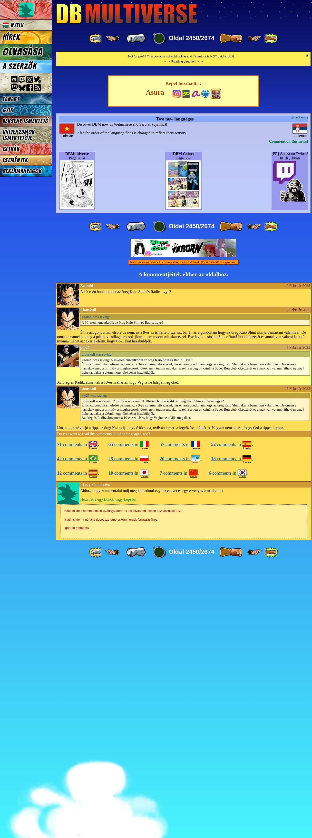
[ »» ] (270, 38)
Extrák (11, 149)
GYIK (8, 110)
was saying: (96, 589)
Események (15, 160)
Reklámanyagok (22, 171)
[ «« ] (96, 38)
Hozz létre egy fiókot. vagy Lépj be (108, 772)
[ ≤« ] (112, 38)
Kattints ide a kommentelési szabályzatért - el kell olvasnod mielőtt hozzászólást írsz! (123, 783)
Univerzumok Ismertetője (19, 135)
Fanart (11, 99)
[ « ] (136, 38)
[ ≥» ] (254, 38)
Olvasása (23, 51)
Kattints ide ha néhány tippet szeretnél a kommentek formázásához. (111, 792)
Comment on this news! (288, 414)
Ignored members (76, 800)
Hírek (11, 37)
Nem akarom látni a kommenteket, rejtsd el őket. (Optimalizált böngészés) (183, 534)
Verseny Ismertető (26, 121)
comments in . (78, 716)
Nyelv (13, 25)
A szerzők (20, 66)
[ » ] (230, 38)
